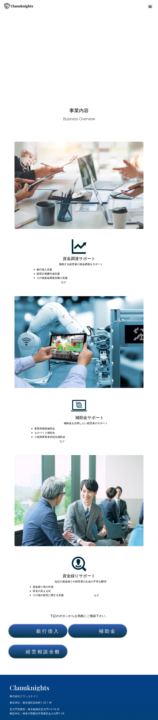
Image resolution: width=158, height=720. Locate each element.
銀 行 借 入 (47, 631)
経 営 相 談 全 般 (42, 651)
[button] (150, 6)
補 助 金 (107, 631)
